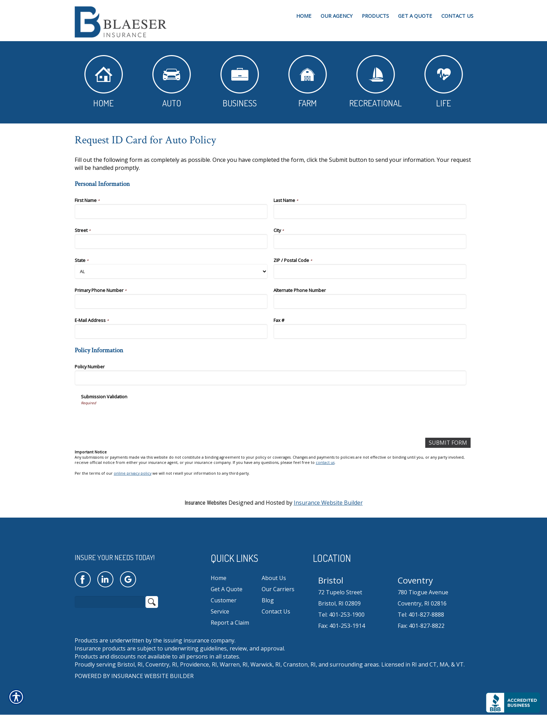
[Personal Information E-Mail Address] (171, 331)
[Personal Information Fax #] (370, 331)
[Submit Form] (448, 443)
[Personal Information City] (370, 241)
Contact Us (276, 611)
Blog (268, 600)
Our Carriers (278, 589)
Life (443, 81)
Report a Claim (230, 622)
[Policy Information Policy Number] (270, 377)
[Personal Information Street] (171, 241)
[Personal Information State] (171, 271)
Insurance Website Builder (328, 502)
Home (103, 81)
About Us (274, 578)
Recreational (375, 81)
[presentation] (134, 418)
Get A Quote (226, 589)
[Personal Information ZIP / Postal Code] (370, 271)
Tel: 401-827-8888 (421, 615)
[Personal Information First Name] (171, 211)
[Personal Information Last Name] (370, 211)
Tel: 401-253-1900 (341, 615)
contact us (325, 462)
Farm (307, 81)
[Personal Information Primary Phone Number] (171, 301)
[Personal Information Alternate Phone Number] (370, 301)
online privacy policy (132, 473)
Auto (171, 81)
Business (239, 81)
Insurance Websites (206, 502)
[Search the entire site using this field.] (109, 602)
